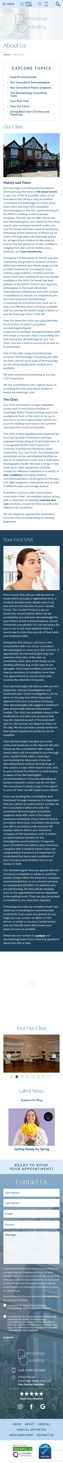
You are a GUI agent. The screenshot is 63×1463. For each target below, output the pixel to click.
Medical (44, 1427)
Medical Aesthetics (31, 1433)
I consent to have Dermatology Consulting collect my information (29, 1311)
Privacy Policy (50, 1299)
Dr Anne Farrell (47, 192)
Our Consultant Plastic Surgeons (30, 88)
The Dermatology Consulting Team (28, 94)
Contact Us (45, 1438)
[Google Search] (58, 4)
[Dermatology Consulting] (31, 1361)
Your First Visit (19, 101)
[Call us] (47, 4)
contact (40, 935)
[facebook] (31, 1410)
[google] (42, 1410)
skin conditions (13, 475)
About (29, 1427)
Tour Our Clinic (20, 106)
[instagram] (20, 1410)
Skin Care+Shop (21, 1438)
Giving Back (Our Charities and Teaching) (29, 112)
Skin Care (25, 4)
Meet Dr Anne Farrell (23, 77)
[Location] (41, 4)
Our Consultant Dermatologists (30, 82)
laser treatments (31, 251)
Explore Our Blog (31, 1103)
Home (6, 54)
